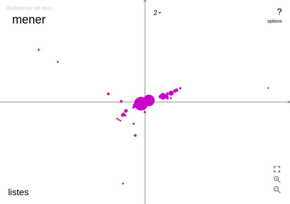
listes (18, 192)
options (274, 21)
